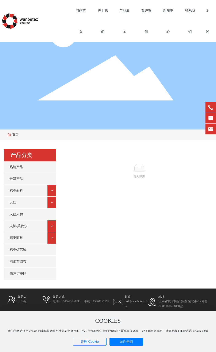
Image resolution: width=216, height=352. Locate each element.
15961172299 (101, 301)
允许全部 (126, 341)
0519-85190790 (71, 301)
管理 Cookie (90, 341)
